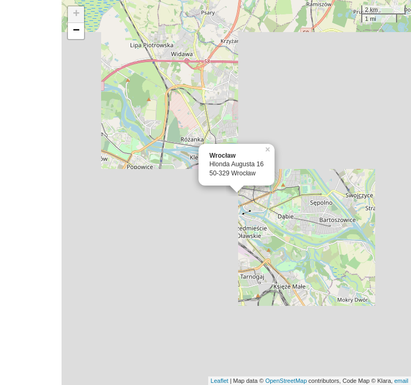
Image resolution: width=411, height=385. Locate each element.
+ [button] (76, 14)
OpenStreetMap (286, 381)
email (401, 381)
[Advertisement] (31, 192)
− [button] (76, 31)
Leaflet (220, 381)
